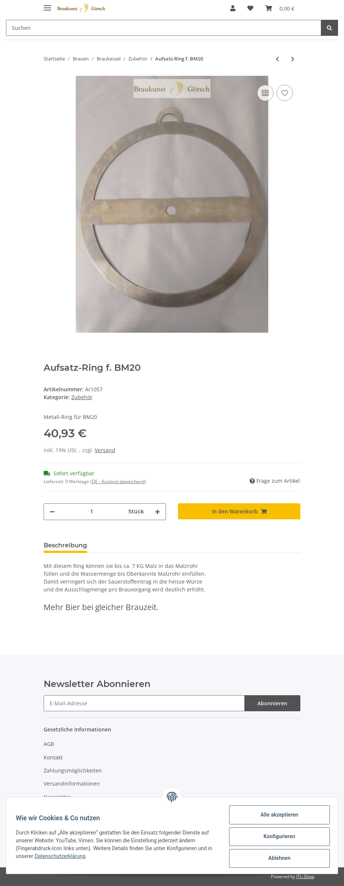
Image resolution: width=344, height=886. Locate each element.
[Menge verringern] (52, 512)
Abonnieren (272, 703)
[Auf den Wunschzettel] (284, 93)
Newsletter (57, 796)
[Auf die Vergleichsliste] (265, 93)
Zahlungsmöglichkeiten (73, 770)
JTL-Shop (305, 876)
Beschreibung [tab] (65, 545)
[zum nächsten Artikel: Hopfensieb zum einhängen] (292, 59)
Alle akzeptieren (276, 815)
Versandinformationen (72, 783)
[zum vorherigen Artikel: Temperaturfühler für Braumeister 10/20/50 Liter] (277, 59)
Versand (105, 450)
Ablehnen (277, 858)
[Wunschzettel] (250, 8)
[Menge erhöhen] (157, 512)
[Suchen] (163, 28)
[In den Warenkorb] (239, 511)
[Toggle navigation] (47, 4)
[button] (232, 8)
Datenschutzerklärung (68, 856)
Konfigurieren (277, 836)
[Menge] (91, 512)
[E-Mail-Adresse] (144, 703)
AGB (49, 743)
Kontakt (53, 757)
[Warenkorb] (279, 8)
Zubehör (82, 397)
